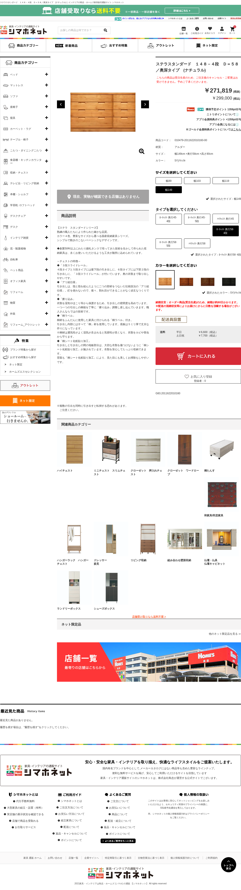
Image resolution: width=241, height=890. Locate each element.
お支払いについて (119, 807)
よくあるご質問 (192, 18)
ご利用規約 (212, 858)
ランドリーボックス (69, 608)
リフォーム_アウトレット (25, 324)
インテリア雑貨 (19, 237)
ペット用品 (16, 270)
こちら (237, 129)
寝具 (12, 117)
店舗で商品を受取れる (25, 820)
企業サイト (222, 18)
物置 (12, 302)
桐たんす (209, 470)
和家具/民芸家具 (213, 515)
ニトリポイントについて (223, 114)
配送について (71, 827)
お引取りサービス (25, 827)
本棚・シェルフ (19, 194)
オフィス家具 (18, 281)
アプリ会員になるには (224, 124)
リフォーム (16, 292)
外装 (12, 313)
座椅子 (14, 107)
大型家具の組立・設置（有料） (25, 807)
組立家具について (71, 820)
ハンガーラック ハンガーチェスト (73, 562)
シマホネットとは (175, 18)
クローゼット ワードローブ (183, 472)
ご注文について (119, 801)
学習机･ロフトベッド (22, 205)
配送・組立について (119, 820)
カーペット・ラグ (20, 128)
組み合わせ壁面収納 (179, 560)
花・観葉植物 (18, 248)
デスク (14, 226)
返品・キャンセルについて (71, 833)
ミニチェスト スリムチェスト (109, 472)
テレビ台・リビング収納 (24, 183)
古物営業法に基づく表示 (151, 858)
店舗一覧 (73, 858)
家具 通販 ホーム (32, 858)
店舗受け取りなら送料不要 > (149, 616)
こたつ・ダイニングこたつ (26, 150)
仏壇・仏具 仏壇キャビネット (220, 562)
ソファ (14, 96)
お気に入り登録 (201, 376)
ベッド (14, 74)
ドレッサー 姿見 (109, 562)
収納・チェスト (19, 172)
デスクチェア (18, 215)
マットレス (16, 85)
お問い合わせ (208, 18)
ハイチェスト (65, 470)
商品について (120, 814)
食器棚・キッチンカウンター (26, 161)
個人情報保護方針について (184, 858)
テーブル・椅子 (19, 139)
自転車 (14, 259)
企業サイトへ (91, 858)
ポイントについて (71, 840)
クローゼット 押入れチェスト (146, 472)
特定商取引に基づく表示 (118, 858)
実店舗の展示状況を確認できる (25, 814)
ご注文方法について (71, 807)
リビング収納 (138, 560)
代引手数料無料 (25, 801)
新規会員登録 (235, 18)
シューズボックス (104, 608)
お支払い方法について (71, 813)
